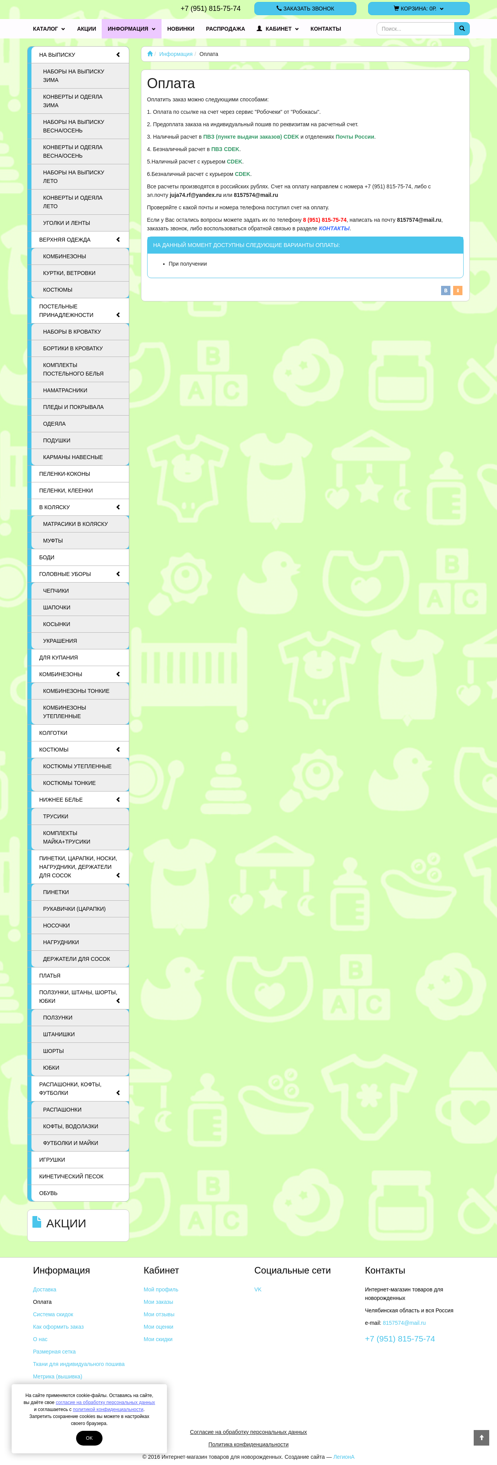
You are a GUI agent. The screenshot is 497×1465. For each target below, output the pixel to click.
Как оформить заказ (58, 1327)
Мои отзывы (159, 1314)
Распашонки (62, 1110)
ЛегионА (344, 1457)
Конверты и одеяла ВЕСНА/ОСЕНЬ (73, 151)
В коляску (80, 507)
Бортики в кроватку (73, 348)
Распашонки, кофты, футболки (80, 1089)
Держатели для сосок (76, 959)
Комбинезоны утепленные (64, 712)
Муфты (53, 541)
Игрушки (52, 1160)
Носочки (56, 925)
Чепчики (56, 591)
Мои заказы (158, 1302)
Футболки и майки (70, 1143)
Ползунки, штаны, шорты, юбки (80, 997)
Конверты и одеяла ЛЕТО (73, 202)
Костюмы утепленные (77, 766)
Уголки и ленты (66, 223)
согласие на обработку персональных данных (105, 1402)
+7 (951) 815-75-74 (211, 8)
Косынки (56, 624)
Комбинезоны (64, 256)
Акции (86, 29)
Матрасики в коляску (75, 524)
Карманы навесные (73, 457)
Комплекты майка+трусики (66, 837)
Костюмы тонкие (69, 783)
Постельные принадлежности (80, 311)
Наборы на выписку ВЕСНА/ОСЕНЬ (73, 126)
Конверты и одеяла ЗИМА (73, 101)
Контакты (326, 29)
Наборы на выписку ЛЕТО (73, 176)
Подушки (56, 440)
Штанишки (59, 1034)
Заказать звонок (305, 8)
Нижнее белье (80, 800)
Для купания (58, 657)
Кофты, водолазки (70, 1126)
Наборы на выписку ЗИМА (73, 75)
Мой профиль (161, 1289)
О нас (40, 1339)
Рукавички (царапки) (74, 909)
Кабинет (278, 29)
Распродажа (225, 29)
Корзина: (419, 8)
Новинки (181, 29)
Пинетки (56, 892)
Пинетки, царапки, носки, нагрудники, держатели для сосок (80, 867)
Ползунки (58, 1017)
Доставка (44, 1289)
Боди (46, 557)
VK (258, 1289)
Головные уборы (80, 574)
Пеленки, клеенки (66, 490)
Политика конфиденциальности (249, 1444)
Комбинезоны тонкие (76, 691)
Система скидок (53, 1314)
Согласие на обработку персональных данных (248, 1432)
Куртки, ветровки (69, 273)
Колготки (53, 733)
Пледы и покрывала (73, 407)
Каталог (49, 29)
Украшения (60, 641)
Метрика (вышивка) (57, 1376)
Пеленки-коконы (64, 474)
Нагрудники (61, 942)
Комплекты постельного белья (73, 369)
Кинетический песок (71, 1176)
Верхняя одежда (80, 240)
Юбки (51, 1068)
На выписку (80, 55)
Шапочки (56, 607)
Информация (131, 29)
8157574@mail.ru (404, 1323)
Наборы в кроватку (72, 332)
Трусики (55, 816)
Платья (50, 976)
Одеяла (54, 424)
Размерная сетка (54, 1351)
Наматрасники (65, 390)
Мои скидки (158, 1339)
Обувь (48, 1193)
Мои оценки (158, 1327)
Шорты (53, 1051)
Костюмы (57, 290)
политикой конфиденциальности (108, 1409)
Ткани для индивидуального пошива (79, 1364)
